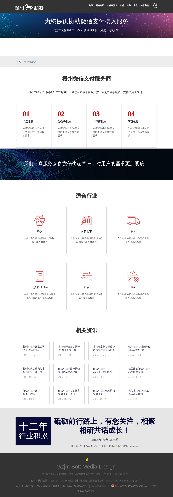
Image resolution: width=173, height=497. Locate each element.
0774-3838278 (92, 446)
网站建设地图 (99, 486)
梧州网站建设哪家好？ (75, 486)
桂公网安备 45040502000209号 (129, 486)
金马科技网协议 (39, 480)
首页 (91, 5)
